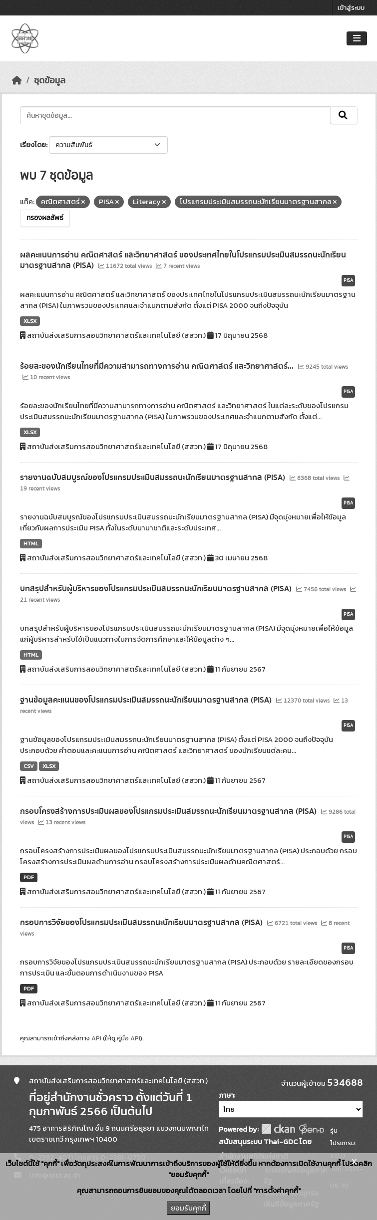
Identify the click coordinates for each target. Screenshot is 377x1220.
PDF (28, 877)
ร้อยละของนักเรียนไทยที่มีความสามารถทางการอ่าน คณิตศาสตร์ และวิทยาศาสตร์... (158, 366)
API (96, 1038)
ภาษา (226, 1095)
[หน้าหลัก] (17, 80)
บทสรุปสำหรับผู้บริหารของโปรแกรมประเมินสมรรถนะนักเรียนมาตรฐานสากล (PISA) (157, 588)
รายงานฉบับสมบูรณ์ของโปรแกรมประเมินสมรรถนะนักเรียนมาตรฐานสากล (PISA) (153, 477)
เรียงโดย (33, 145)
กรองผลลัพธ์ (44, 218)
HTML (30, 543)
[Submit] (344, 115)
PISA (348, 280)
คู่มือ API (128, 1038)
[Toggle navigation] (357, 38)
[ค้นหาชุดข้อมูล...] (175, 115)
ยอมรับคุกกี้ (188, 1208)
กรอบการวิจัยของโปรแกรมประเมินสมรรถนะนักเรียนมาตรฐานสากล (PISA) (142, 922)
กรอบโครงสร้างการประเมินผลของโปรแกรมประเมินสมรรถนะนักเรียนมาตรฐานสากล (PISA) (169, 811)
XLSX (29, 321)
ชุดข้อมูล (49, 80)
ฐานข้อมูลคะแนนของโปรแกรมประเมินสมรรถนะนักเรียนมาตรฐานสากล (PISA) (147, 700)
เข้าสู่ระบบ (351, 7)
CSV (28, 766)
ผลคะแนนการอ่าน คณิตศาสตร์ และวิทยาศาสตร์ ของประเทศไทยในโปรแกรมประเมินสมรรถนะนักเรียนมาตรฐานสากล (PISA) (183, 260)
